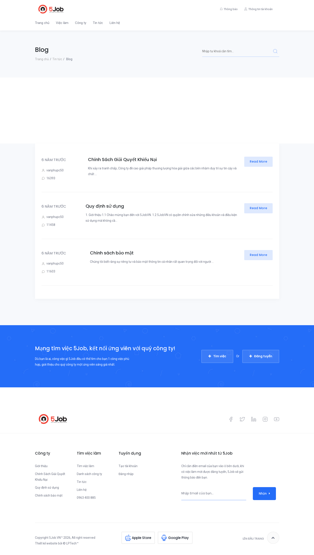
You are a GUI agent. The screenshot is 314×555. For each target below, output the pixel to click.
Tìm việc (219, 356)
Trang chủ (42, 23)
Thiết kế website (46, 543)
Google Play (178, 537)
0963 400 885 (86, 497)
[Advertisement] (157, 110)
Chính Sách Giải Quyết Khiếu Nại (122, 159)
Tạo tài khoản (128, 466)
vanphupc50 (53, 170)
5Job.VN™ (56, 537)
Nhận (264, 493)
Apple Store (141, 537)
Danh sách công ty (89, 474)
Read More (258, 161)
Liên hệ (115, 23)
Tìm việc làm (85, 466)
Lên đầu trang (261, 538)
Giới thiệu (41, 466)
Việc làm (62, 23)
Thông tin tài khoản (260, 9)
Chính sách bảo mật (112, 253)
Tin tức (98, 23)
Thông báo (231, 9)
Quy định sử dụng (105, 206)
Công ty (80, 23)
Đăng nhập (126, 474)
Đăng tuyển (263, 356)
